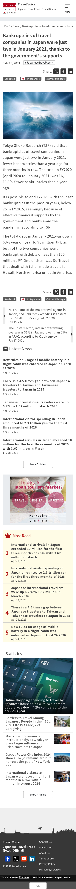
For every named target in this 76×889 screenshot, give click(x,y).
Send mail (9, 78)
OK (38, 885)
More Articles (38, 464)
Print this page (55, 78)
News (16, 26)
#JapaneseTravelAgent (39, 62)
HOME (6, 26)
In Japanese (33, 78)
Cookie (24, 877)
